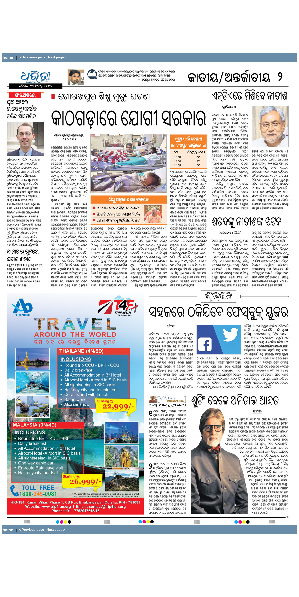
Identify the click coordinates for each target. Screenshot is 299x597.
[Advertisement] (73, 26)
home (8, 57)
